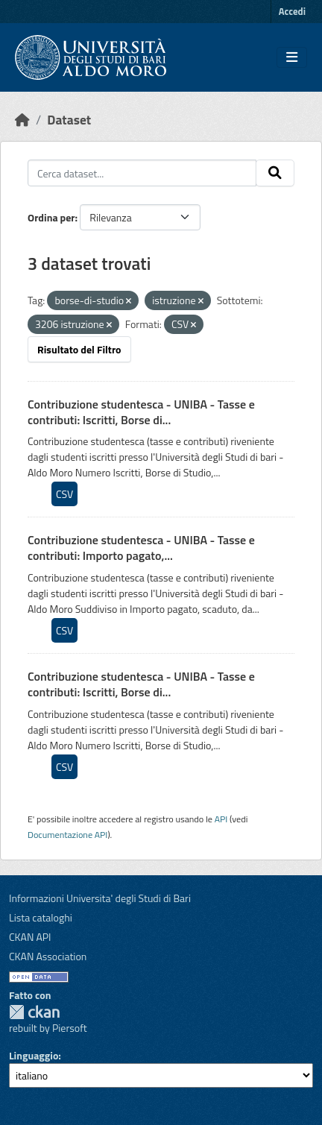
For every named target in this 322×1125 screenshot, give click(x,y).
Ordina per (51, 217)
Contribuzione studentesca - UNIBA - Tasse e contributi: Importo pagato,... (141, 547)
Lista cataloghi (40, 917)
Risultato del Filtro (79, 349)
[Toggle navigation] (292, 57)
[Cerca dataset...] (142, 173)
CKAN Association (47, 956)
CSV (64, 494)
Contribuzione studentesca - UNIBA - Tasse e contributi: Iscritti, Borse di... (141, 412)
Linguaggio (33, 1055)
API (221, 819)
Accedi (292, 11)
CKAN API (30, 937)
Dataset (69, 120)
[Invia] (275, 173)
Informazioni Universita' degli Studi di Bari (100, 898)
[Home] (22, 120)
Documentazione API (67, 835)
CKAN (34, 1012)
